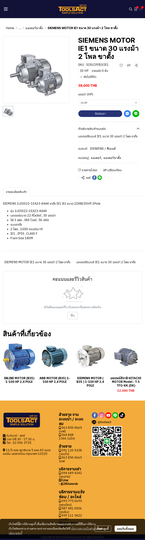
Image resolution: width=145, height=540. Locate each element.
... (20, 28)
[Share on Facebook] (94, 177)
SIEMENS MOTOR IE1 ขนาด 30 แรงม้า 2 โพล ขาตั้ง (37, 262)
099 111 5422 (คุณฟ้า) (70, 517)
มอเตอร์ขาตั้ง (34, 28)
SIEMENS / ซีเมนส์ (103, 148)
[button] (130, 9)
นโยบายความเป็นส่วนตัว (84, 528)
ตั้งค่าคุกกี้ (103, 528)
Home (10, 28)
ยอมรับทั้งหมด (125, 528)
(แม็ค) (70, 438)
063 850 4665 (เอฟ (70, 459)
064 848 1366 (66, 436)
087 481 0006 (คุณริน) (70, 510)
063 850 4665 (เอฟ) (70, 429)
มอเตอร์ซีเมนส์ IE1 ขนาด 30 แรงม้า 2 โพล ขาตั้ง (106, 262)
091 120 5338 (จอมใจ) (70, 452)
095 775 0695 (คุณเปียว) (70, 502)
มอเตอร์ (96, 158)
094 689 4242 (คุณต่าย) (70, 474)
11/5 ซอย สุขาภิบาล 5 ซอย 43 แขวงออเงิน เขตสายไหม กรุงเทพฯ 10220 (27, 452)
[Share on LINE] (99, 177)
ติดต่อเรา (100, 113)
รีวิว (73, 315)
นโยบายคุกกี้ (15, 533)
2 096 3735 (23, 443)
